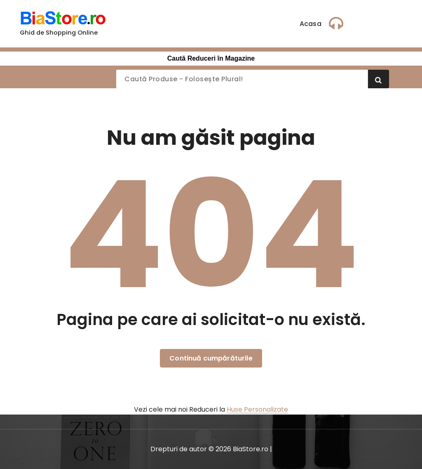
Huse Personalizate (257, 409)
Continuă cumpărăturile (211, 358)
